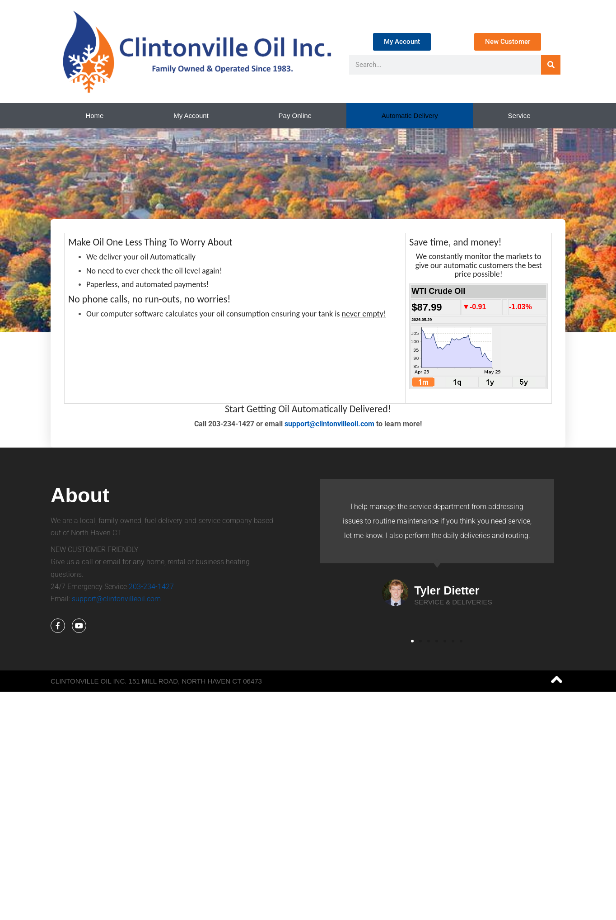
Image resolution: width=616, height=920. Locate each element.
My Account (191, 115)
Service (519, 115)
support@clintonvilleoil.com (329, 424)
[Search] (550, 65)
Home (94, 115)
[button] (412, 641)
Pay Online (295, 115)
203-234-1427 (151, 586)
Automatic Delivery (410, 115)
